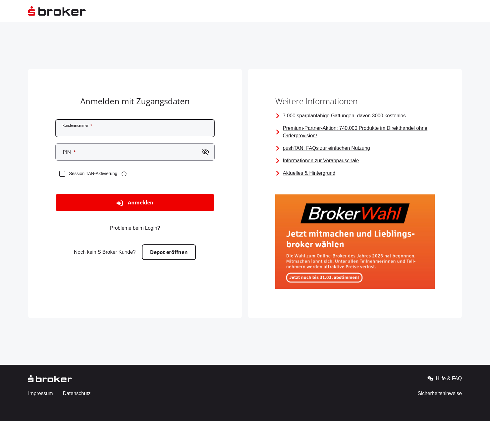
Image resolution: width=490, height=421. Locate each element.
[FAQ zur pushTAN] (355, 148)
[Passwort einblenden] (205, 152)
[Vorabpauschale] (355, 160)
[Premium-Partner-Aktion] (355, 132)
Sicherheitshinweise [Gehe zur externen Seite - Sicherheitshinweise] (440, 393)
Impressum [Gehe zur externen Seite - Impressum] (40, 393)
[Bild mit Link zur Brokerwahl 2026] (355, 242)
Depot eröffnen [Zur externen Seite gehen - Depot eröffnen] (169, 252)
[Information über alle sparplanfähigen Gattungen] (355, 116)
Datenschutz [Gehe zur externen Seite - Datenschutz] (77, 393)
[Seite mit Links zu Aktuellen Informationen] (355, 173)
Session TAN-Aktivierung (93, 173)
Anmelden (135, 202)
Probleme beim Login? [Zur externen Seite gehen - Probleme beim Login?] (135, 228)
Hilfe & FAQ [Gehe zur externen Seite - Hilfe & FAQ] (445, 378)
